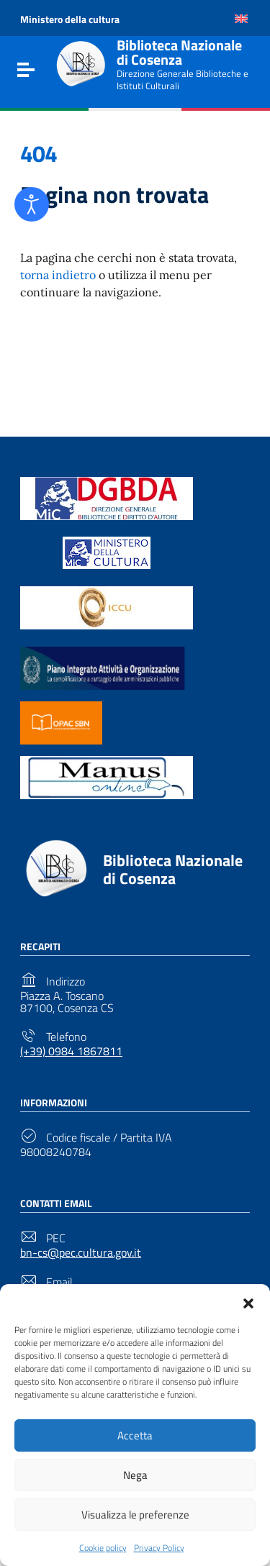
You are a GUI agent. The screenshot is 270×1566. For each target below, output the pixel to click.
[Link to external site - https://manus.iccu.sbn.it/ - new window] (106, 776)
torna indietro (58, 275)
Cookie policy (103, 1547)
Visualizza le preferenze (135, 1514)
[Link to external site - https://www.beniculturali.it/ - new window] (106, 551)
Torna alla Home (129, 360)
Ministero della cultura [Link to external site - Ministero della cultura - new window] (70, 19)
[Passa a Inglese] (241, 19)
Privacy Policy (159, 1547)
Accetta (135, 1435)
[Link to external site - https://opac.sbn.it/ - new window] (61, 721)
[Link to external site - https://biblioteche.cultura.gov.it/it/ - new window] (106, 497)
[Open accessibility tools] (31, 204)
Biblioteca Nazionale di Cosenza (179, 52)
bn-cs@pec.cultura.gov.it (80, 1253)
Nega (135, 1475)
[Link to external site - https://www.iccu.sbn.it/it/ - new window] (106, 606)
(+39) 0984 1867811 (71, 1051)
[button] (248, 1302)
